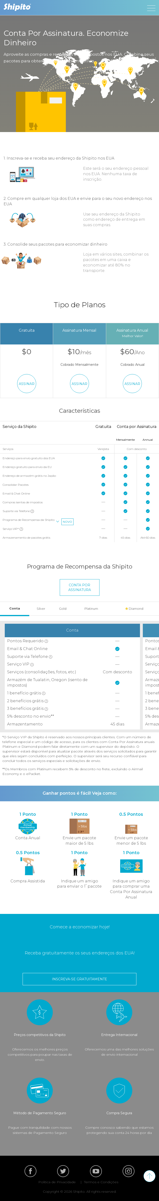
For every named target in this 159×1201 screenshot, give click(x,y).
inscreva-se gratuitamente (79, 979)
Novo (67, 521)
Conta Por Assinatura (79, 587)
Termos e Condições (101, 1182)
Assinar (27, 384)
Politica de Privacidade (57, 1182)
